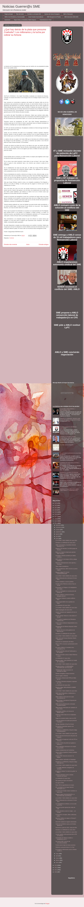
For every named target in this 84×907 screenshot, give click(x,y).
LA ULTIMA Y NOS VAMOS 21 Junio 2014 (66, 832)
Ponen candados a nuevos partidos (65, 581)
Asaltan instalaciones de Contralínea (65, 750)
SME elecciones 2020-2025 (71, 17)
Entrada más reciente (10, 244)
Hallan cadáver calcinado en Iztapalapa (66, 759)
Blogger (47, 903)
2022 (56, 505)
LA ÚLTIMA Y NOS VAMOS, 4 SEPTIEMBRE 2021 (67, 409)
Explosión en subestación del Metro (65, 641)
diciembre (58, 525)
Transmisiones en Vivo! (45, 19)
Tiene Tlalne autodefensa (62, 566)
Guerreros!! (7, 19)
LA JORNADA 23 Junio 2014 (63, 778)
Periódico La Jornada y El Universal (69, 472)
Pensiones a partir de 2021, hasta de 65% (66, 827)
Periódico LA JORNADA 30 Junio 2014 (65, 542)
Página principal (9, 14)
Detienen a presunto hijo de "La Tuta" (65, 847)
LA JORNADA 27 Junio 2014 (63, 658)
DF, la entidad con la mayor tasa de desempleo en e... (65, 788)
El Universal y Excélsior (66, 480)
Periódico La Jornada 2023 (34, 14)
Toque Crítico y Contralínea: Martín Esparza (25, 19)
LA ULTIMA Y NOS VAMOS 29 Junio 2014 (66, 576)
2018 (56, 514)
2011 (56, 869)
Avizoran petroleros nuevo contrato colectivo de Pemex (64, 775)
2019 (56, 512)
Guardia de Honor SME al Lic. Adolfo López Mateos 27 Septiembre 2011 (69, 489)
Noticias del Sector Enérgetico (52, 14)
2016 (56, 518)
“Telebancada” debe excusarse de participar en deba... (64, 670)
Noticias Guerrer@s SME (21, 6)
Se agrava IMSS (60, 782)
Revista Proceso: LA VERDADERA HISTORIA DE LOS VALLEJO (64, 667)
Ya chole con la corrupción (66, 444)
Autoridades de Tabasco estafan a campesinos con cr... (64, 838)
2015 (56, 521)
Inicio (27, 244)
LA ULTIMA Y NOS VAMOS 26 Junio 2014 (66, 664)
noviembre (58, 527)
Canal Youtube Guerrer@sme (35, 17)
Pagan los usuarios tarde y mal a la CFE (66, 718)
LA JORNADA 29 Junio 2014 (63, 605)
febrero (58, 860)
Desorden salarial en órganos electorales (66, 821)
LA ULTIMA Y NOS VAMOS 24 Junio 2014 (66, 733)
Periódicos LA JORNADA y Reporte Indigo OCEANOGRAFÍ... (66, 730)
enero (57, 862)
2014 (56, 523)
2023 (56, 503)
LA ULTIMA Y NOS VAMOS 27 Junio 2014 (66, 636)
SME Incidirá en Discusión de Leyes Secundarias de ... (65, 697)
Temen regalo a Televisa (62, 675)
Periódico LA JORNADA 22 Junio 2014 (65, 829)
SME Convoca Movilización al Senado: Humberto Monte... (65, 704)
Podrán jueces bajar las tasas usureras (65, 845)
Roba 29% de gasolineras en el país (65, 785)
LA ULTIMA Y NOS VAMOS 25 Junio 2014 (66, 691)
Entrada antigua (43, 244)
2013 (56, 865)
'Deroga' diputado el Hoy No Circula (65, 724)
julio (57, 536)
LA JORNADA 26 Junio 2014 (63, 685)
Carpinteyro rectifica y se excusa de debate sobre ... (65, 711)
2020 (56, 510)
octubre (58, 529)
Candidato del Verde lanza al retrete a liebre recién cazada (69, 463)
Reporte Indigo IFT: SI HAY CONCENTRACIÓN (62, 573)
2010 (56, 872)
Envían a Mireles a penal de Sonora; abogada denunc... (65, 595)
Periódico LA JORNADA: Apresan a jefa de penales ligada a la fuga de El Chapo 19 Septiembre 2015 (70, 420)
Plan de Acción (20, 14)
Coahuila (11, 238)
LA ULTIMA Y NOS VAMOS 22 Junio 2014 (66, 798)
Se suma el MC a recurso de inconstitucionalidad (63, 842)
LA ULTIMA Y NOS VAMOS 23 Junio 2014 (66, 765)
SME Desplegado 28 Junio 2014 (64, 609)
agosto (58, 534)
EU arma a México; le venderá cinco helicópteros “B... (65, 648)
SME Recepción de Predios (54, 17)
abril (57, 855)
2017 (56, 516)
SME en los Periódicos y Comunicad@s (15, 17)
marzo (57, 858)
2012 (56, 867)
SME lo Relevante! (68, 14)
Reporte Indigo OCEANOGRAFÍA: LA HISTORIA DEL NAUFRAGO (65, 795)
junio (57, 538)
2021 (56, 507)
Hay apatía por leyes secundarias (64, 780)
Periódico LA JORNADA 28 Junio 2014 (65, 633)
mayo (57, 853)
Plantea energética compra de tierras (65, 673)
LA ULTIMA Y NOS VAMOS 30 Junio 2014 (66, 540)
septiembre (59, 531)
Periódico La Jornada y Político (68, 436)
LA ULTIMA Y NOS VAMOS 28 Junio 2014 (66, 607)
